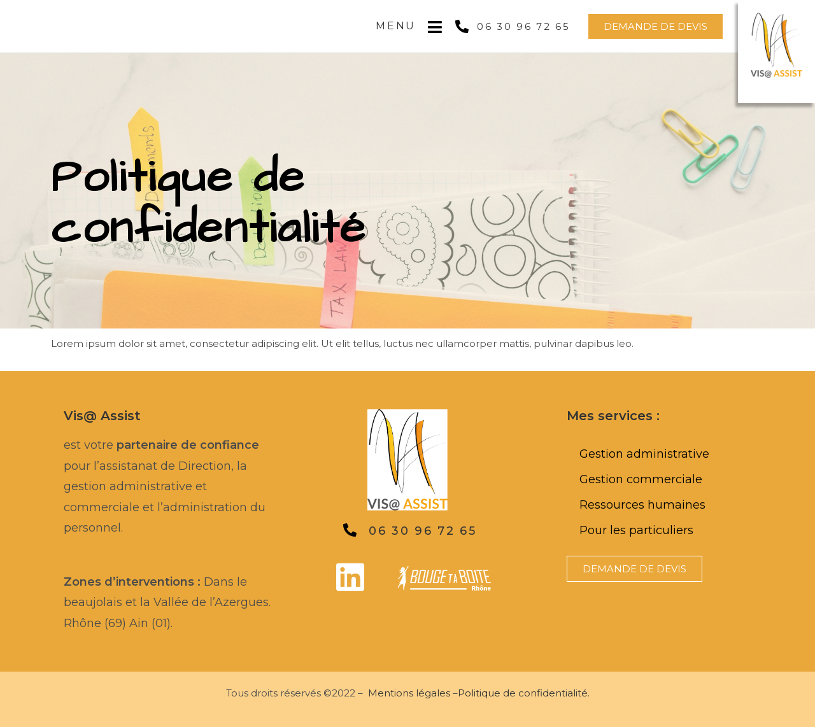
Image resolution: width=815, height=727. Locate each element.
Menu (396, 26)
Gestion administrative (644, 454)
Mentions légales (409, 693)
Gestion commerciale (640, 479)
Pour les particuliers (636, 530)
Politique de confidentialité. (524, 693)
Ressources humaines (642, 505)
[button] (655, 26)
